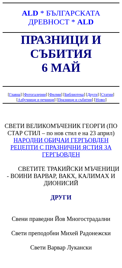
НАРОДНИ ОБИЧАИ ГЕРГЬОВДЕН (60, 140)
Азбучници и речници (36, 99)
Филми (55, 94)
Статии (107, 94)
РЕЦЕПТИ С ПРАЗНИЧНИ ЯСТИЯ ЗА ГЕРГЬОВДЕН (61, 151)
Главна (14, 94)
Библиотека (74, 94)
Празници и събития (75, 99)
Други (92, 94)
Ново (100, 99)
